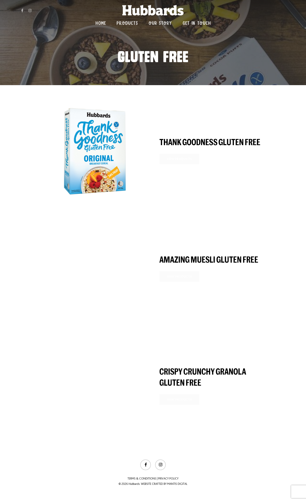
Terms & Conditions (142, 478)
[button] (179, 159)
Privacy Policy (168, 478)
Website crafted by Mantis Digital (164, 483)
